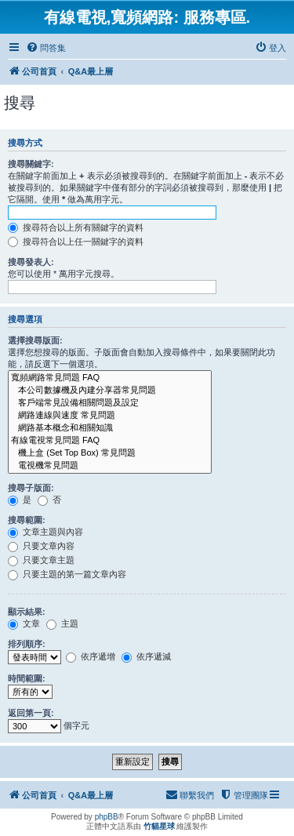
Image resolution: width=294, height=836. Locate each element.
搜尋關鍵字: (31, 164)
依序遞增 (90, 656)
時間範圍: (26, 678)
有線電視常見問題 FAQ (109, 440)
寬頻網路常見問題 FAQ (109, 378)
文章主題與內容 (45, 531)
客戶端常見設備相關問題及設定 (109, 403)
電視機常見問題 (109, 466)
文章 (24, 623)
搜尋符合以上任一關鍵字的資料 (75, 241)
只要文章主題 (41, 560)
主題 (62, 623)
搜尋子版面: (31, 488)
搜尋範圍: (26, 520)
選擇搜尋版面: (35, 340)
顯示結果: (26, 611)
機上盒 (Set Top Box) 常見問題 (109, 453)
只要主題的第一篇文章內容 (67, 574)
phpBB (106, 816)
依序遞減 (146, 656)
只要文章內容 (41, 546)
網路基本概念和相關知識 (109, 428)
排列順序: (26, 644)
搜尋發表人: (31, 262)
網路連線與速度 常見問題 (109, 415)
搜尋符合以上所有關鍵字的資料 (75, 227)
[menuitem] (46, 47)
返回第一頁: (31, 713)
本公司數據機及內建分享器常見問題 (109, 390)
